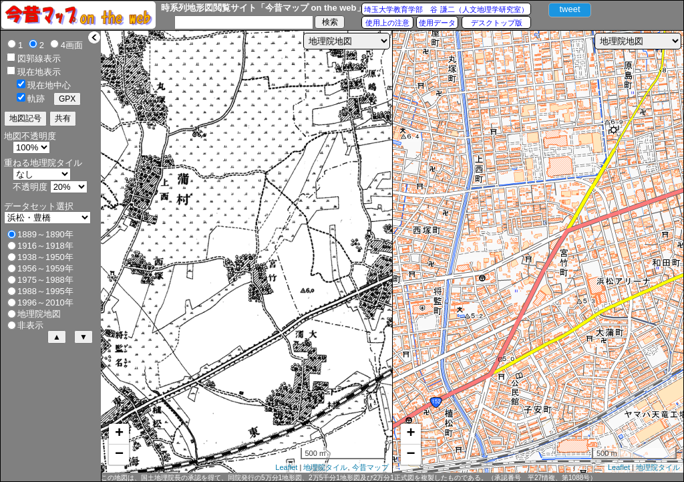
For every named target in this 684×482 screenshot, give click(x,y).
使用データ (437, 23)
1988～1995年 (45, 291)
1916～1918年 (45, 246)
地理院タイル (325, 467)
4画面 (72, 45)
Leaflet (286, 467)
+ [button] (119, 434)
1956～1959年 (45, 268)
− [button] (119, 455)
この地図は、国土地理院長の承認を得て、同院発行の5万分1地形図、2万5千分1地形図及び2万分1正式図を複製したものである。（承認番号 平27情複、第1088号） (348, 477)
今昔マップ (370, 467)
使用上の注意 (387, 23)
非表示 (30, 325)
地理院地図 (39, 314)
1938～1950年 (45, 257)
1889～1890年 (45, 234)
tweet (569, 9)
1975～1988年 (45, 280)
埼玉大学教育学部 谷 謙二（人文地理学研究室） (446, 9)
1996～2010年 (45, 302)
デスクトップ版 (496, 23)
